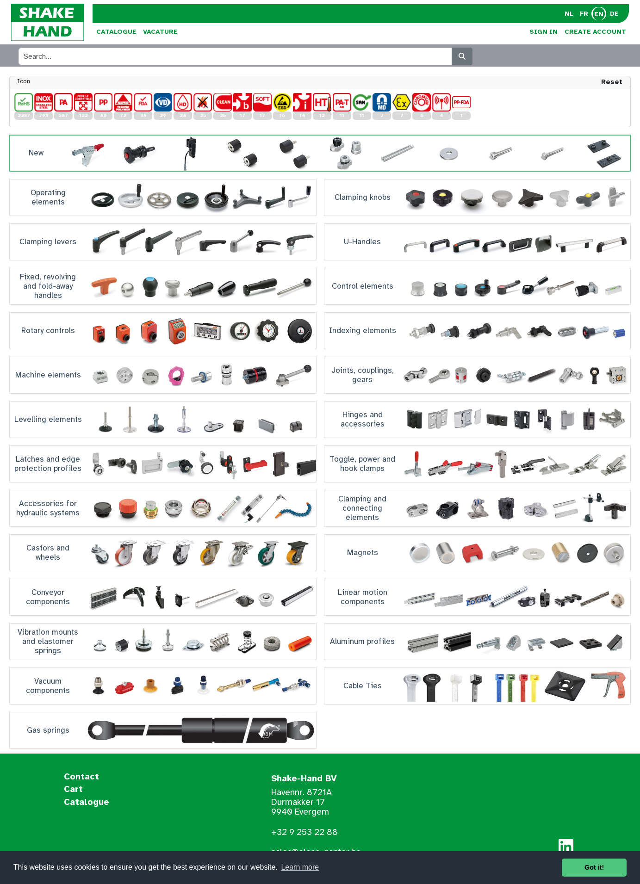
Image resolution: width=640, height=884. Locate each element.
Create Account (595, 32)
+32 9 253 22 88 (304, 832)
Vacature (160, 32)
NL (569, 14)
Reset (611, 82)
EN (598, 14)
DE (614, 14)
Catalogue (116, 32)
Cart (73, 790)
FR (584, 14)
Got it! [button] (594, 867)
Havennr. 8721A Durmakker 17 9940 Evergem (301, 802)
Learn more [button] (300, 867)
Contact (81, 777)
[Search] (462, 56)
